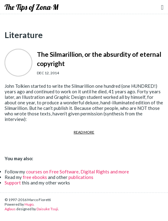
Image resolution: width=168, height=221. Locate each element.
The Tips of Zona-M (31, 7)
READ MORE (84, 132)
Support (13, 182)
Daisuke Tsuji (47, 209)
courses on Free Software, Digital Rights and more (77, 171)
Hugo (29, 204)
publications (80, 177)
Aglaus (10, 209)
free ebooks (35, 177)
